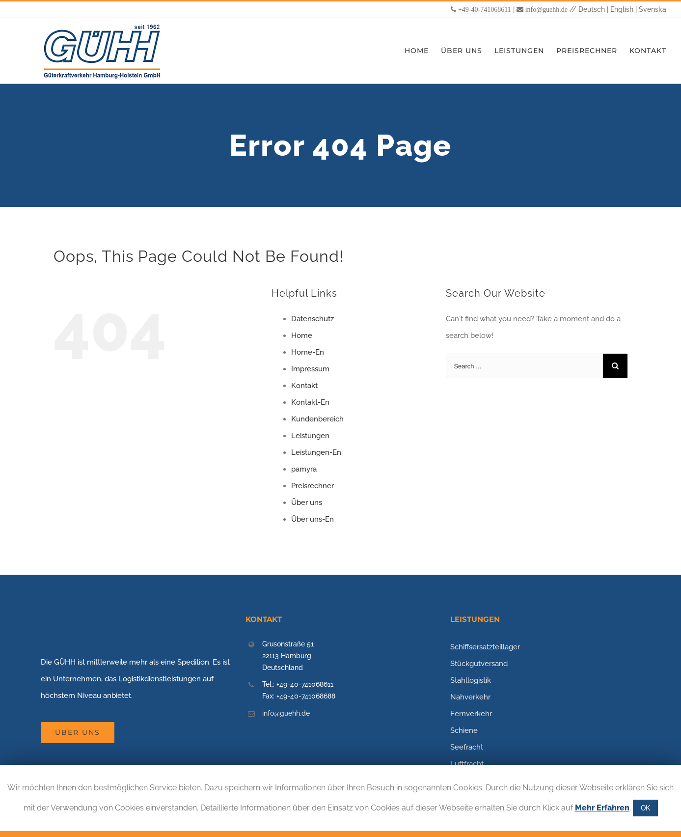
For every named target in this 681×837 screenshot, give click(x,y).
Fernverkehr (471, 713)
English (621, 9)
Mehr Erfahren (602, 807)
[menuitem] (423, 51)
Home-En (307, 352)
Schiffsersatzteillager (485, 646)
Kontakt (304, 385)
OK (645, 808)
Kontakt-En (310, 402)
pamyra (304, 469)
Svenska (652, 9)
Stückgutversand (479, 663)
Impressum (310, 368)
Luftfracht (467, 763)
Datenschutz (312, 318)
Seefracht (466, 747)
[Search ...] (524, 366)
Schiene (464, 730)
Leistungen (310, 435)
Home (301, 335)
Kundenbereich (317, 419)
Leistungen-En (316, 452)
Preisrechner (312, 485)
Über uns (306, 502)
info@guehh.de (546, 9)
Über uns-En (312, 519)
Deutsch (591, 9)
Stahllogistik (470, 680)
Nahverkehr (470, 697)
